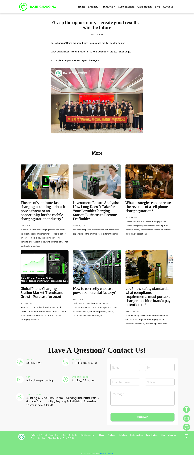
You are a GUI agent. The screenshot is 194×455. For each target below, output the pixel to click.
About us (168, 6)
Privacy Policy (95, 454)
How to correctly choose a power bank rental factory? (94, 291)
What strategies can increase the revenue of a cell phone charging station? (148, 207)
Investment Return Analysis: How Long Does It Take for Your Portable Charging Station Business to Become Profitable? (96, 211)
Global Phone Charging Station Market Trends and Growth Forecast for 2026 (42, 293)
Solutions (109, 6)
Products (94, 6)
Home (81, 6)
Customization (126, 6)
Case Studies (144, 6)
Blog (157, 6)
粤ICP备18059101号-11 (106, 454)
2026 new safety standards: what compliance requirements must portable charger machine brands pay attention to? (147, 297)
